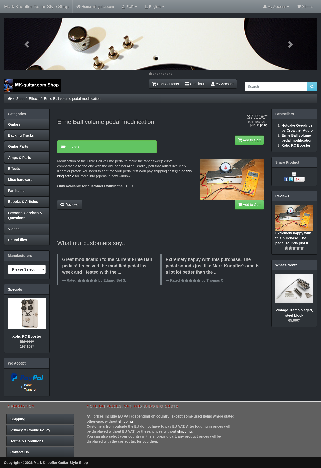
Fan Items (16, 191)
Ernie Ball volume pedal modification (72, 99)
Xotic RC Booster (26, 336)
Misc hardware (20, 180)
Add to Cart (249, 140)
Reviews (69, 205)
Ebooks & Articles (23, 202)
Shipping (17, 419)
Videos (14, 229)
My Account (222, 84)
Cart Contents (165, 84)
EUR (129, 7)
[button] (27, 44)
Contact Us (19, 452)
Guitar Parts (18, 146)
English (154, 7)
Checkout (195, 84)
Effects (34, 99)
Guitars (14, 124)
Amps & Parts (19, 157)
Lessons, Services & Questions (25, 215)
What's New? (286, 265)
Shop (20, 99)
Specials (15, 289)
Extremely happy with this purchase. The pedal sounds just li (293, 238)
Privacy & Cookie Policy (30, 430)
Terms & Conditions (26, 441)
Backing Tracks (21, 135)
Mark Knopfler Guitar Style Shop (36, 6)
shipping (262, 125)
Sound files (17, 240)
